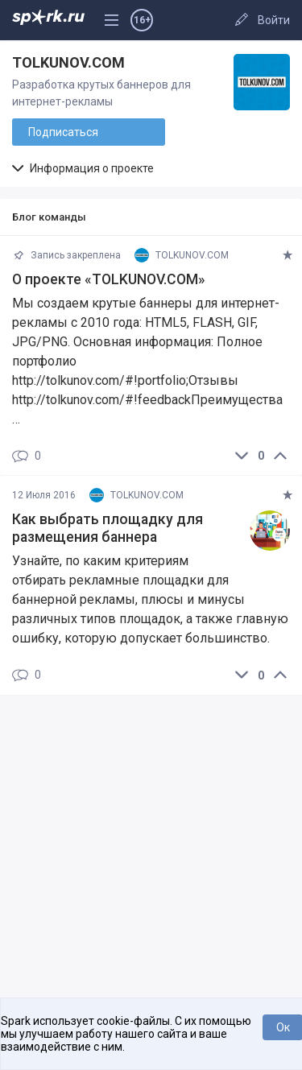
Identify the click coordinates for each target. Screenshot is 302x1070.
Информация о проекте (83, 168)
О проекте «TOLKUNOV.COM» (108, 279)
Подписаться (63, 132)
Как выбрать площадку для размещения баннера (107, 528)
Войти (274, 20)
